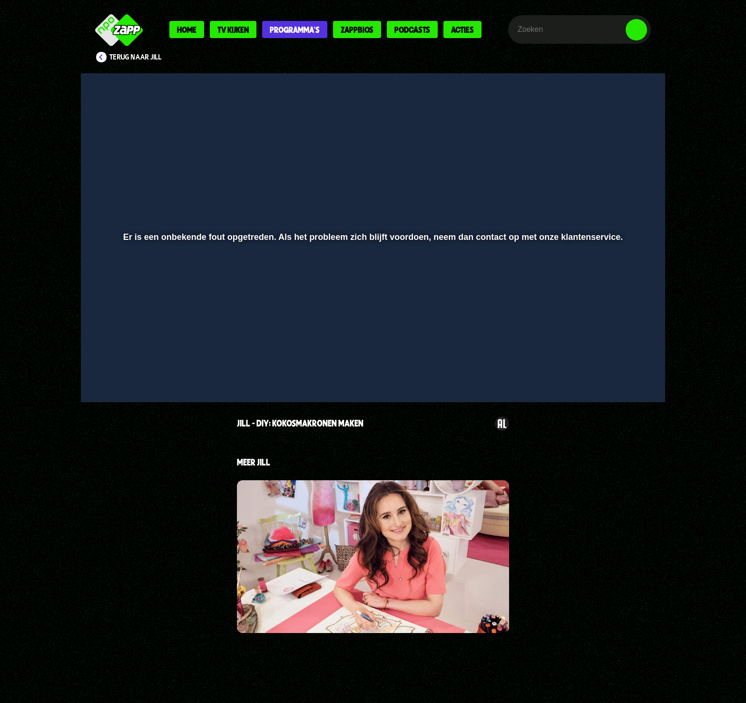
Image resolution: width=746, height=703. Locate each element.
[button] (119, 369)
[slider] (371, 350)
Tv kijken (233, 29)
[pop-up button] (607, 369)
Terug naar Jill (135, 57)
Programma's (295, 29)
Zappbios (357, 29)
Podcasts (412, 29)
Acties (462, 29)
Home (186, 29)
